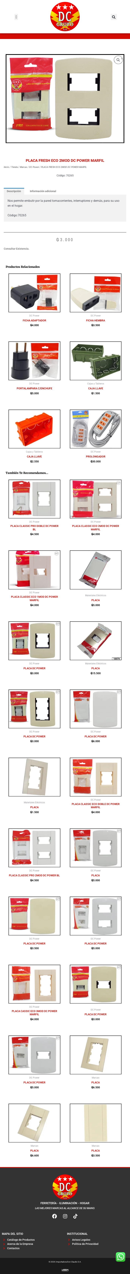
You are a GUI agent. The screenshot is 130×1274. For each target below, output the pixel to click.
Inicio (6, 167)
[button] (16, 17)
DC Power (34, 167)
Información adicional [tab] (43, 191)
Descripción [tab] (14, 191)
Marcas (23, 167)
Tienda (14, 167)
